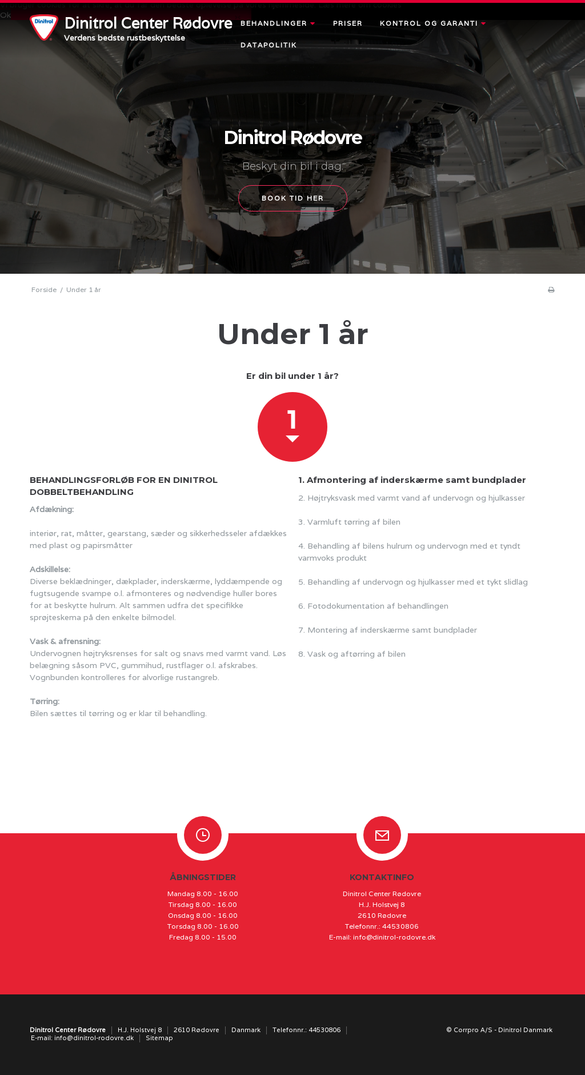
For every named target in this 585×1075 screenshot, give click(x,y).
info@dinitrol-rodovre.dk (394, 937)
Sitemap (159, 1038)
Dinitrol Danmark (525, 1030)
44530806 (400, 926)
